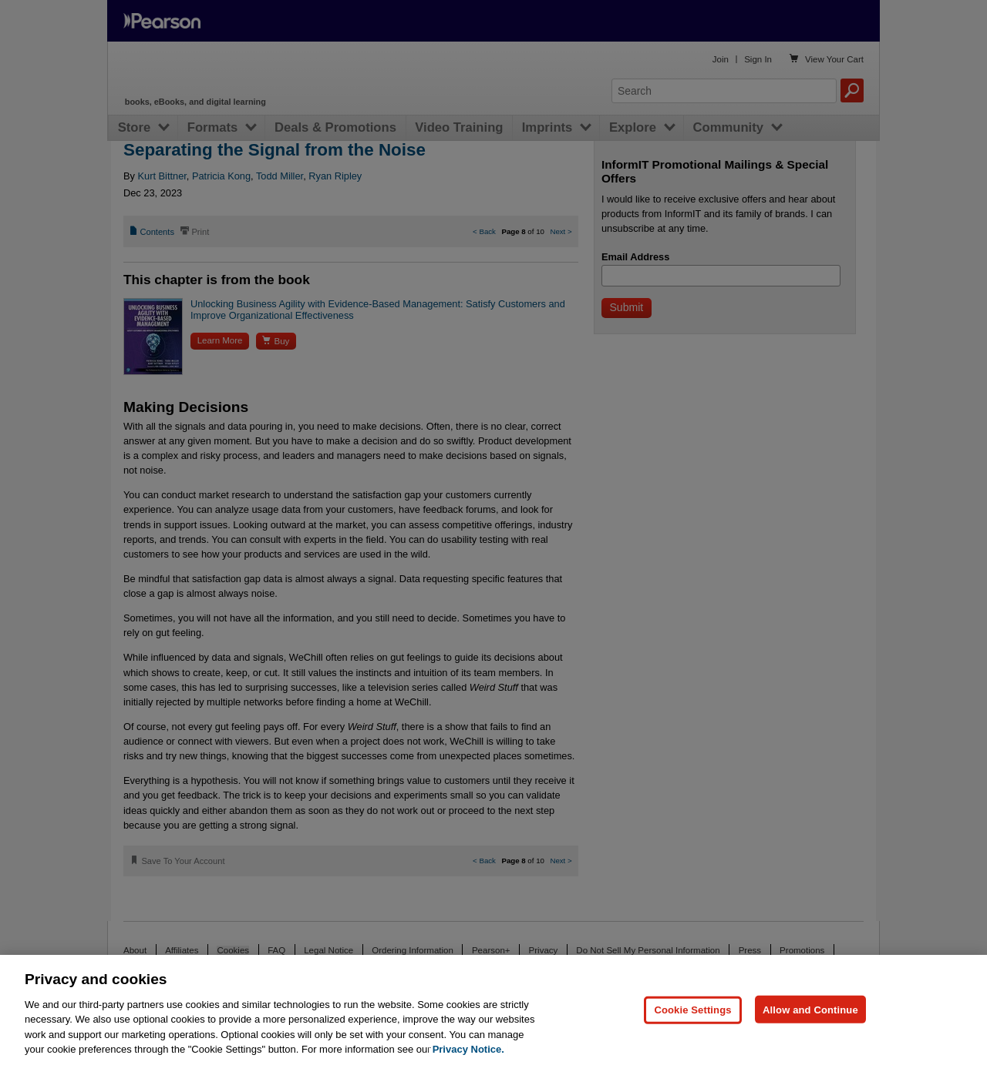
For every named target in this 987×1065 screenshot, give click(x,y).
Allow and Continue (810, 1009)
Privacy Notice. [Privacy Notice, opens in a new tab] (468, 1049)
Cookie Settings (692, 1009)
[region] (493, 1010)
